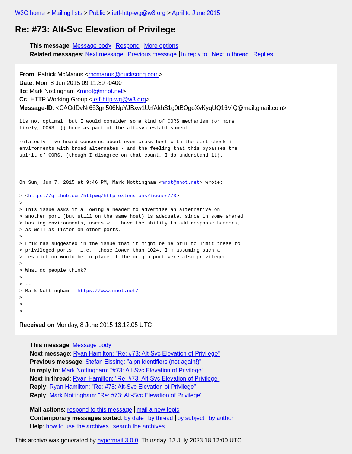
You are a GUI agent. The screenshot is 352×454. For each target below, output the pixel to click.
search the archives (139, 426)
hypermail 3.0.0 (117, 440)
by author (221, 418)
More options (161, 45)
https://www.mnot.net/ (108, 291)
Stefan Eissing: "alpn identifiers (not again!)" (143, 362)
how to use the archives (77, 426)
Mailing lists (66, 13)
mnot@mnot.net (101, 91)
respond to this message (99, 409)
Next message (104, 54)
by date (133, 418)
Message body (92, 45)
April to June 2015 (196, 13)
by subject (190, 418)
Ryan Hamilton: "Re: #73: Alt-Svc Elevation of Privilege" (146, 353)
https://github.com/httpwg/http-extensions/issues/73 (102, 196)
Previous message (152, 54)
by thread (160, 418)
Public (97, 13)
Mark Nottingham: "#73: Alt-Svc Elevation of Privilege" (132, 370)
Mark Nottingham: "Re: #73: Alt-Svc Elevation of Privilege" (125, 395)
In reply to (194, 54)
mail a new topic (158, 409)
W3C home (30, 13)
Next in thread (230, 54)
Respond (128, 45)
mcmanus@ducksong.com (123, 74)
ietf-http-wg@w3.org (138, 13)
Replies (263, 54)
